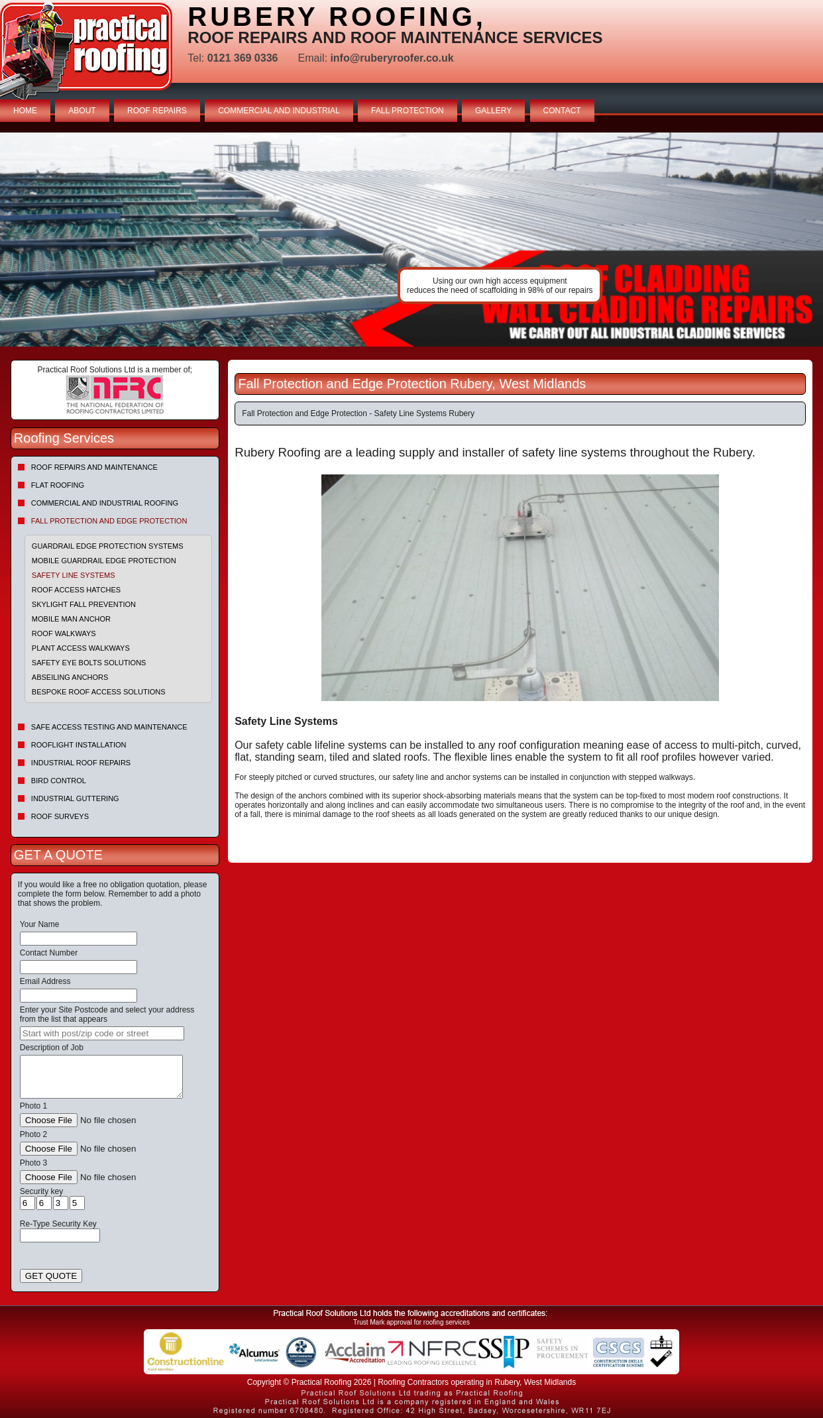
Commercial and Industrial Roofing (104, 503)
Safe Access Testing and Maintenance (109, 727)
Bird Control (58, 781)
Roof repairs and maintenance (94, 467)
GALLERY (493, 110)
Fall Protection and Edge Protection (109, 521)
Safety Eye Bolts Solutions (89, 663)
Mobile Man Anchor (71, 619)
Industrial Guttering (75, 798)
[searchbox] (102, 1033)
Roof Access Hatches (76, 590)
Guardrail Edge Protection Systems (108, 546)
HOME (25, 110)
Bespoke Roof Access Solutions (99, 692)
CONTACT (562, 110)
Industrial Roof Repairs (81, 763)
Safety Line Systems (73, 575)
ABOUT (81, 110)
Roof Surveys (60, 816)
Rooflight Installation (79, 745)
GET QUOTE (51, 1276)
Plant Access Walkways (81, 648)
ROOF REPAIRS (157, 110)
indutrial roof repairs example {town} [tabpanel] (411, 240)
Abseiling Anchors (70, 677)
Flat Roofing (57, 485)
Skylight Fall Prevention (84, 604)
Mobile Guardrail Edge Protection (104, 561)
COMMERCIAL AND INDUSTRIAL (279, 110)
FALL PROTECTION (407, 110)
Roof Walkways (64, 633)
